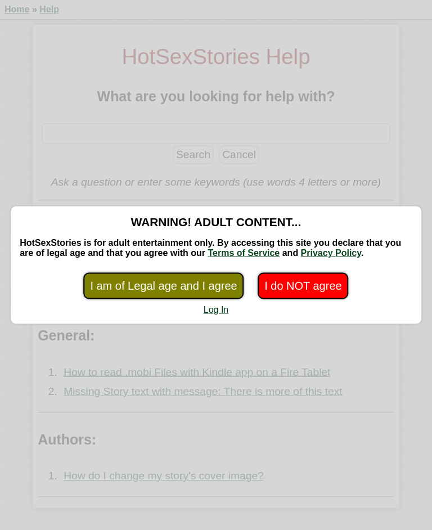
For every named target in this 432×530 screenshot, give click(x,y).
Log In (216, 310)
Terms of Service (244, 253)
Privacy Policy (331, 253)
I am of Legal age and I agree (163, 286)
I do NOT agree (302, 286)
